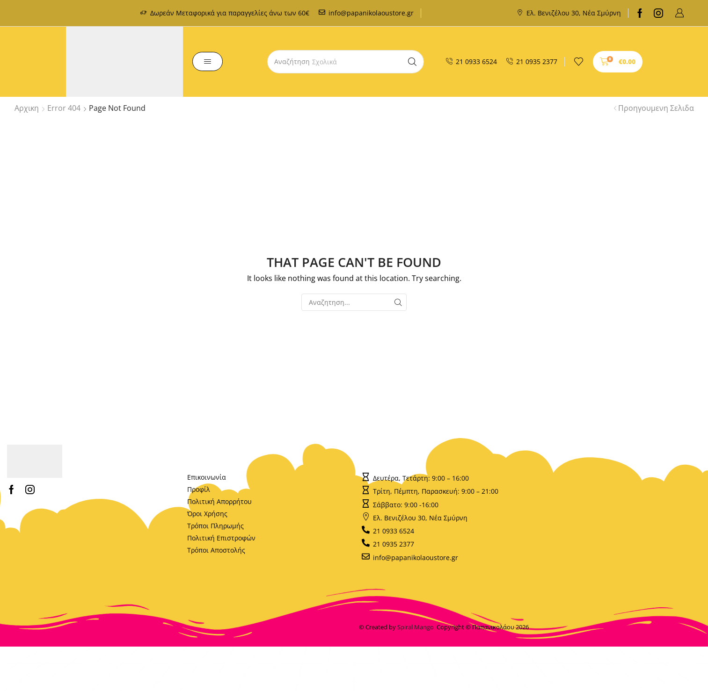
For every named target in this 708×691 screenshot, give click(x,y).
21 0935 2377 (536, 61)
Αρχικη (27, 108)
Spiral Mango (417, 627)
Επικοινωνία (206, 477)
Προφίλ (198, 489)
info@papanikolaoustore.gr (371, 12)
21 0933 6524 (476, 61)
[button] (679, 13)
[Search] (412, 61)
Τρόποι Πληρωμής (215, 525)
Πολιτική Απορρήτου (219, 501)
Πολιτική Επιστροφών (221, 537)
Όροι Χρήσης (207, 513)
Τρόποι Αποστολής (216, 550)
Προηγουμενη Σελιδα (656, 108)
